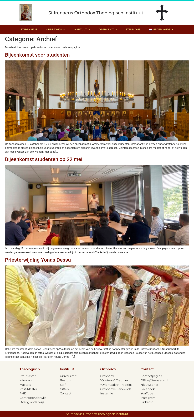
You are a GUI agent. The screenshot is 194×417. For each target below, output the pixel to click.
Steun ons (133, 29)
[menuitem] (161, 29)
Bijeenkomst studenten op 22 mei (43, 159)
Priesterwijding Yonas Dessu (38, 260)
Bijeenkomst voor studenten (37, 55)
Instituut (82, 29)
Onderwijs (55, 29)
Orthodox (108, 29)
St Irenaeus (29, 29)
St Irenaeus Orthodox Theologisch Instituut (95, 12)
